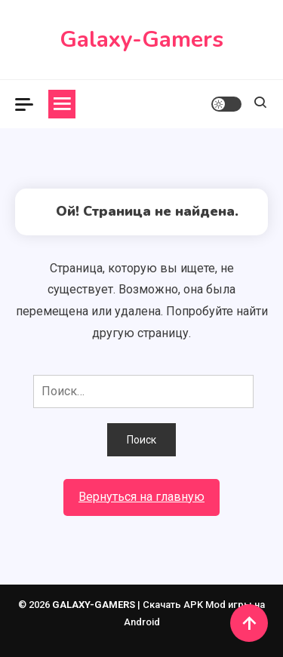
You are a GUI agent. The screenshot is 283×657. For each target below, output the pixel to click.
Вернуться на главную (141, 497)
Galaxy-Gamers (141, 39)
